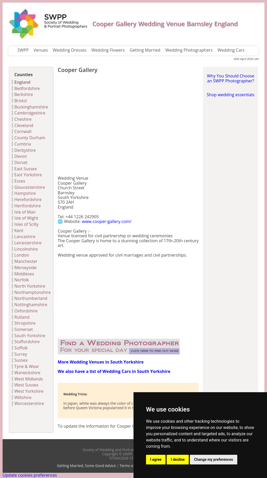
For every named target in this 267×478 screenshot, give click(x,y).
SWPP (23, 50)
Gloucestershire (29, 187)
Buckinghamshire (31, 107)
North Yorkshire (29, 286)
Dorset (20, 162)
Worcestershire (29, 403)
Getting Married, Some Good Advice (86, 465)
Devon (20, 156)
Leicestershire (27, 242)
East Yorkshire (28, 174)
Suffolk (21, 348)
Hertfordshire (27, 205)
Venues (41, 50)
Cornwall (22, 131)
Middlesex (24, 273)
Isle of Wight (26, 218)
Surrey (20, 354)
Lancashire (24, 236)
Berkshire (23, 94)
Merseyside (25, 267)
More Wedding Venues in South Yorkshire (101, 362)
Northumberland (30, 298)
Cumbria (22, 144)
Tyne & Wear (26, 366)
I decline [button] (178, 459)
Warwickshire (27, 372)
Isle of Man (25, 212)
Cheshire (23, 119)
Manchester (25, 261)
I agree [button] (155, 459)
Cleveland (23, 125)
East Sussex (25, 168)
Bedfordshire (27, 88)
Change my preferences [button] (213, 459)
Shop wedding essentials (230, 95)
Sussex (21, 360)
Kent (18, 230)
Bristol (20, 100)
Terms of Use (131, 465)
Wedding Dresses (70, 50)
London (21, 255)
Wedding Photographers (189, 50)
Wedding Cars (230, 50)
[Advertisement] (128, 125)
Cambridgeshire (29, 113)
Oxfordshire (26, 310)
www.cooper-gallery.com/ (106, 221)
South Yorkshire (29, 335)
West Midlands (28, 379)
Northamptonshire (32, 292)
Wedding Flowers (108, 50)
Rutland (21, 317)
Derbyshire (25, 150)
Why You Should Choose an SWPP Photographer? (230, 78)
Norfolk (21, 279)
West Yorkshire (29, 391)
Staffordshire (27, 341)
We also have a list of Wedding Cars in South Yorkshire (114, 371)
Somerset (23, 329)
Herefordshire (28, 199)
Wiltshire (23, 397)
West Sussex (26, 385)
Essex (19, 181)
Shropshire (25, 323)
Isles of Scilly (26, 224)
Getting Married (145, 50)
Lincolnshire (26, 249)
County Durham (29, 137)
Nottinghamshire (30, 304)
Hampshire (25, 193)
